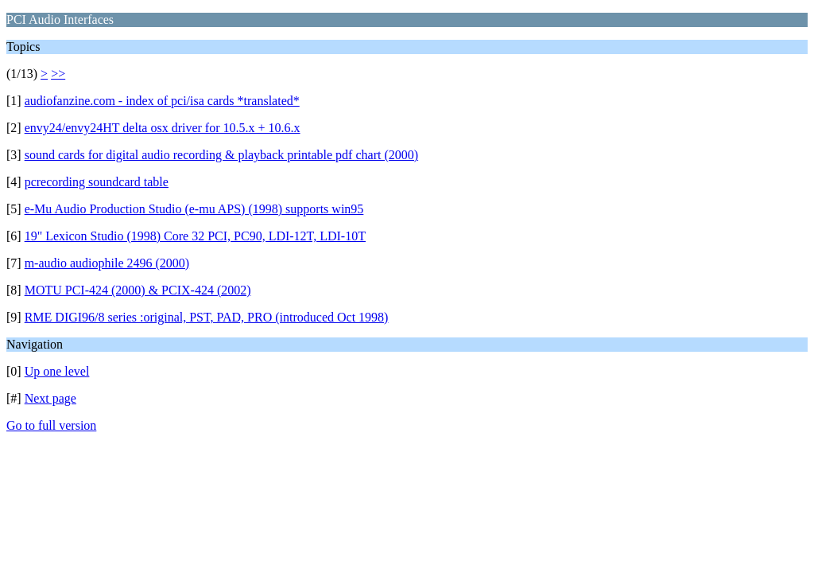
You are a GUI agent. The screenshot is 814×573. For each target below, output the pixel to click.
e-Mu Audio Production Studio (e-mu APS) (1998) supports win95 (194, 209)
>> (58, 73)
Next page (50, 398)
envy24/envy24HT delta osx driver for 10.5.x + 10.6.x (162, 127)
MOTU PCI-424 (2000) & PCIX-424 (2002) (138, 290)
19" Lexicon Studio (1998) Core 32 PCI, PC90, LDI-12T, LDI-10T (195, 236)
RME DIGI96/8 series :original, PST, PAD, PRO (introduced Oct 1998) (207, 317)
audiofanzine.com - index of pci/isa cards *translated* (162, 100)
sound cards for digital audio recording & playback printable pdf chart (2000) (221, 155)
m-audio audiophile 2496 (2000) (107, 263)
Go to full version (51, 425)
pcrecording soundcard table (97, 182)
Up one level (57, 371)
